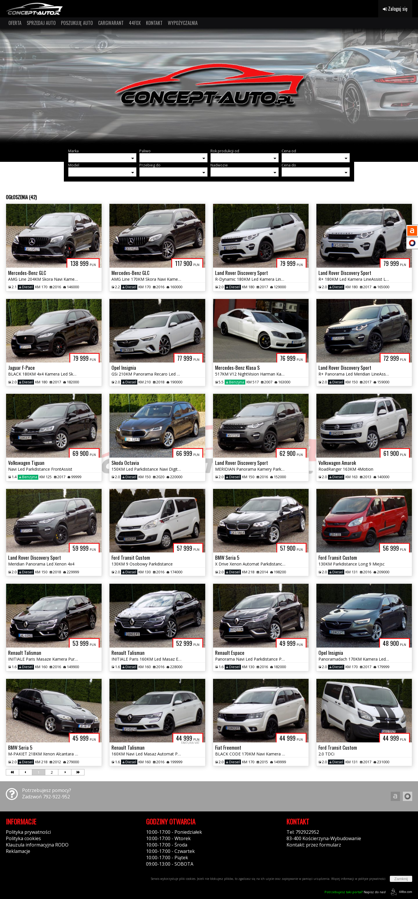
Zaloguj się (395, 8)
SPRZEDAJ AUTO (41, 22)
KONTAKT (154, 22)
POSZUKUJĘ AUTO (77, 22)
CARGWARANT (111, 22)
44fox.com (400, 892)
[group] (209, 86)
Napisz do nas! (355, 892)
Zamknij (401, 879)
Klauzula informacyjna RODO (37, 845)
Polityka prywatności (28, 832)
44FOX (135, 22)
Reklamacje (18, 851)
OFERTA (14, 22)
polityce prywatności (371, 879)
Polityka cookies (23, 838)
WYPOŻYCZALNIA (183, 22)
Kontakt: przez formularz (314, 845)
